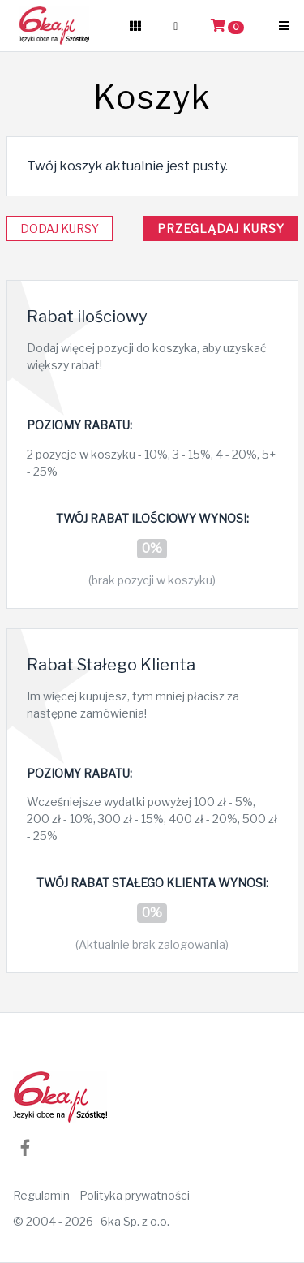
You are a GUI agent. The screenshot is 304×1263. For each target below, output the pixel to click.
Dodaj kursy (59, 228)
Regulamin (41, 1195)
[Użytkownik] (175, 26)
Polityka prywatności (134, 1195)
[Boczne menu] (284, 26)
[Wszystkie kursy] (135, 26)
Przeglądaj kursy (221, 228)
